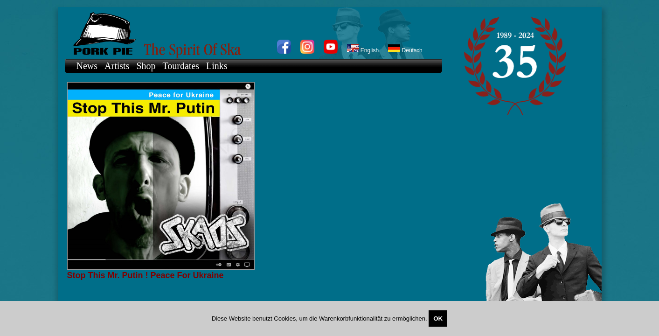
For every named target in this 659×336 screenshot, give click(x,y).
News (87, 66)
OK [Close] (438, 318)
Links (217, 66)
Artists (116, 66)
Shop (145, 66)
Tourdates (181, 66)
